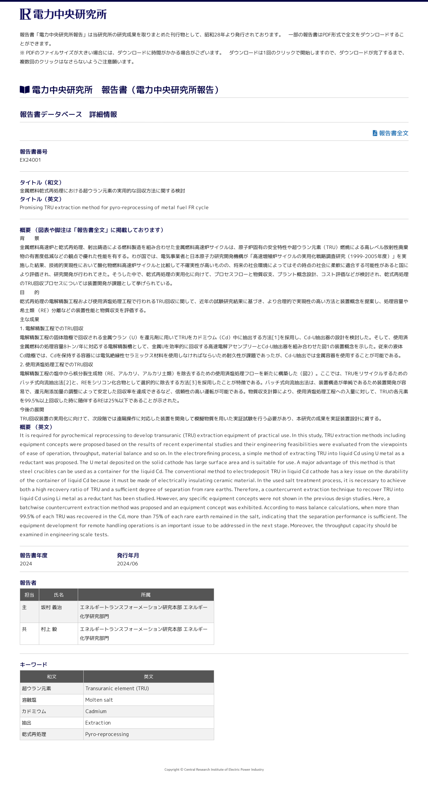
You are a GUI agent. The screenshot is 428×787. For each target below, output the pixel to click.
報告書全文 (393, 133)
